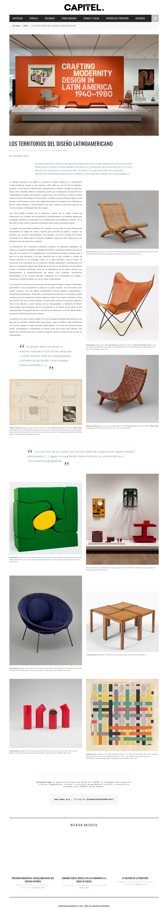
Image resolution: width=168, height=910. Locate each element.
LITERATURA (121, 882)
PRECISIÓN (25, 888)
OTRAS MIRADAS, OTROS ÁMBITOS (37, 150)
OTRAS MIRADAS (69, 18)
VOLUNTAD (128, 884)
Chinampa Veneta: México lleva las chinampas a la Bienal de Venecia (84, 880)
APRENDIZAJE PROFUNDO (117, 18)
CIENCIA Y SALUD (91, 18)
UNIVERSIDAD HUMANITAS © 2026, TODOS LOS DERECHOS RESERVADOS (84, 906)
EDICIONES (140, 18)
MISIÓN (72, 885)
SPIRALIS (34, 18)
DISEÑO (18, 150)
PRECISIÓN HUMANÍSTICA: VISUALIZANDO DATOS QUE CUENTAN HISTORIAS (33, 880)
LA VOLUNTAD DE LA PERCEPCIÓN (135, 878)
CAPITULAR (18, 18)
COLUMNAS (50, 18)
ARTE (11, 150)
